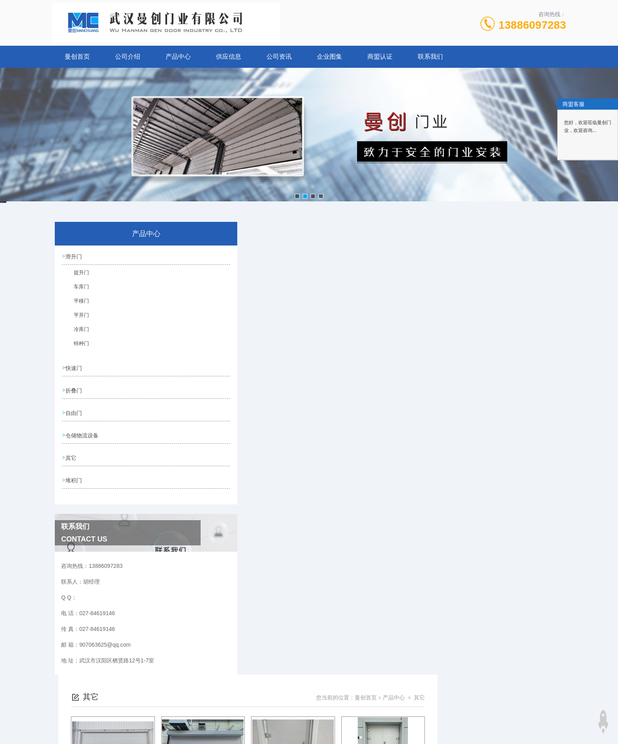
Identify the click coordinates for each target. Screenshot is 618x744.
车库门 (77, 291)
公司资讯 (279, 56)
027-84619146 (267, 706)
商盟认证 (380, 56)
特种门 (77, 348)
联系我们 (430, 56)
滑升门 (74, 256)
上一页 (353, 524)
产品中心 (178, 56)
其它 (71, 458)
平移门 (77, 305)
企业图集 (329, 56)
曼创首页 (77, 56)
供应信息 (228, 56)
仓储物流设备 (82, 435)
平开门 (77, 319)
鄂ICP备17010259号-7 (358, 719)
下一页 (399, 524)
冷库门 (77, 334)
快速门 (74, 368)
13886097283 (532, 25)
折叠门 (74, 390)
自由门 (74, 413)
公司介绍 (127, 56)
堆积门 (74, 480)
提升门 (77, 277)
